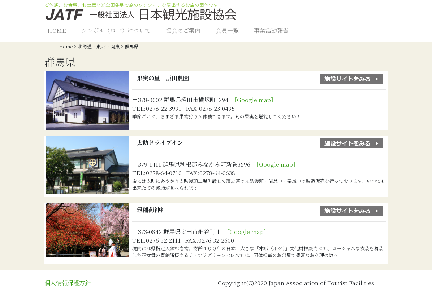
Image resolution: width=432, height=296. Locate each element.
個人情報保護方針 (67, 283)
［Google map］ (255, 100)
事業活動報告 (271, 30)
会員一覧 (227, 30)
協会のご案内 (183, 30)
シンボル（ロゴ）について (116, 30)
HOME (56, 30)
